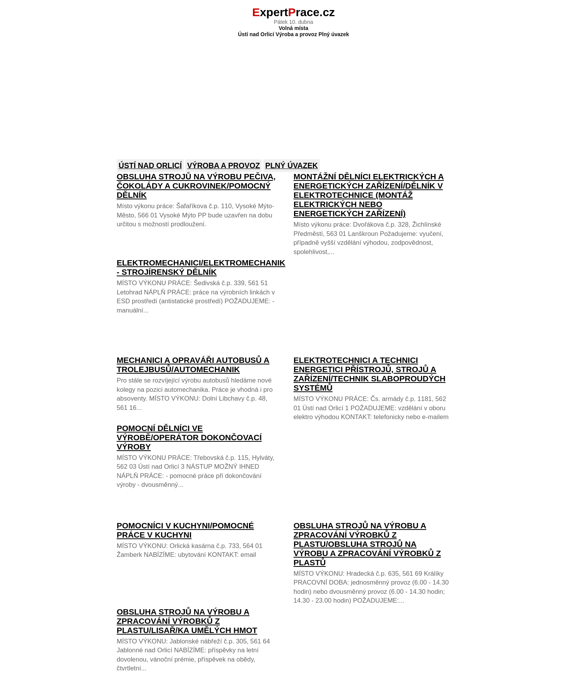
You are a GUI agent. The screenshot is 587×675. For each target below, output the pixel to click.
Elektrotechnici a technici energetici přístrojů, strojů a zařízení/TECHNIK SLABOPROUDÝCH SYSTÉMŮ (370, 374)
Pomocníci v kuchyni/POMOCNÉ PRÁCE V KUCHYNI (185, 530)
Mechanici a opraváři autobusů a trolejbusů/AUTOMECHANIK (193, 365)
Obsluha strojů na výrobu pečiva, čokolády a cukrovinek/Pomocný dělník (196, 185)
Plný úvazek (291, 165)
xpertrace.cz (293, 12)
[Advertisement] (294, 93)
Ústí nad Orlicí (150, 165)
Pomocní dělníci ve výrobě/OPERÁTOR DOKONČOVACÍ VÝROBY (189, 437)
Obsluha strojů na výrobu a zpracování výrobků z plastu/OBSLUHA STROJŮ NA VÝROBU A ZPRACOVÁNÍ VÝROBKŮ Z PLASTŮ (367, 544)
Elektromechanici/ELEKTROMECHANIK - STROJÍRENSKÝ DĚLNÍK (201, 267)
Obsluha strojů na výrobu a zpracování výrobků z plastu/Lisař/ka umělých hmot (187, 621)
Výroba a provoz (223, 165)
